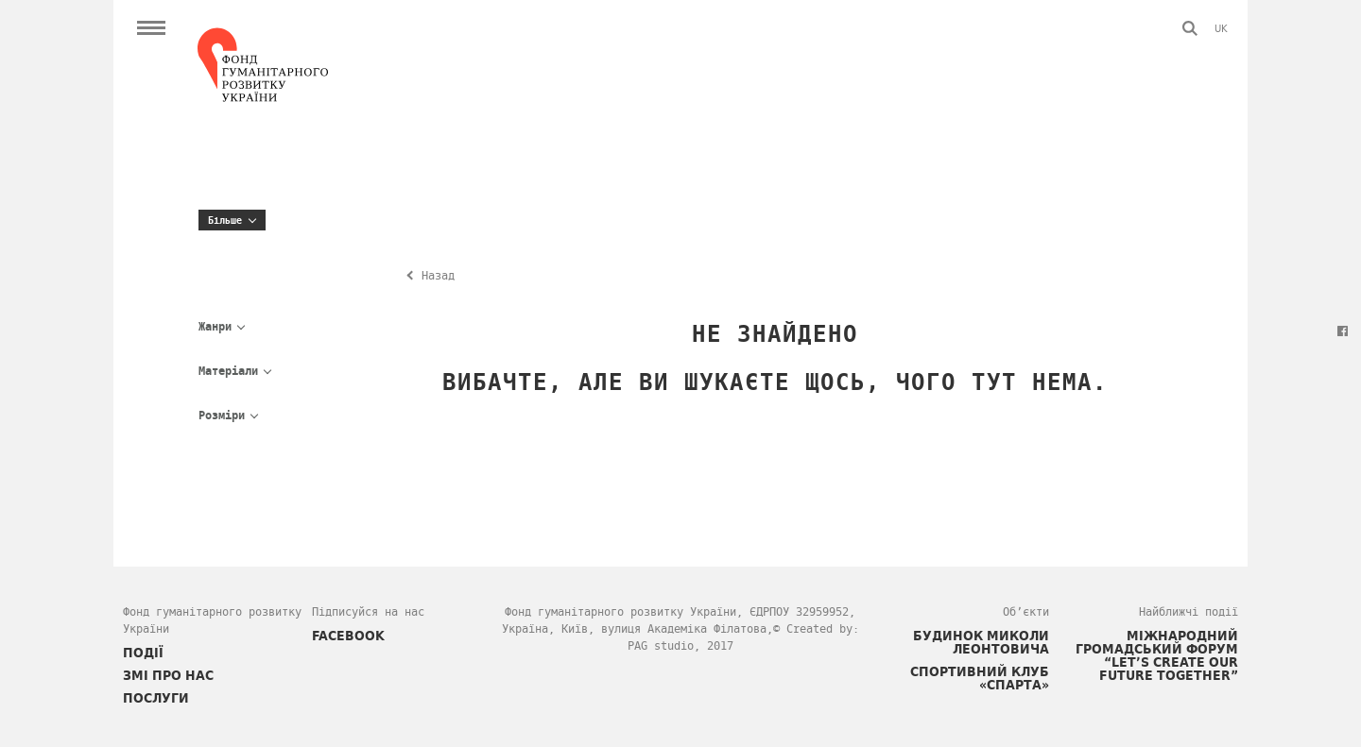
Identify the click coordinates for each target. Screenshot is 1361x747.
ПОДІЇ (143, 652)
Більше (225, 220)
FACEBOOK (348, 635)
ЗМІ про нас (168, 675)
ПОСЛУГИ (156, 698)
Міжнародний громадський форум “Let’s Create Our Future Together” (1157, 655)
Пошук (1190, 28)
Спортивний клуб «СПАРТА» (979, 678)
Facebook (1342, 330)
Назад (438, 275)
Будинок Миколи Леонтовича (981, 642)
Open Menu (151, 28)
